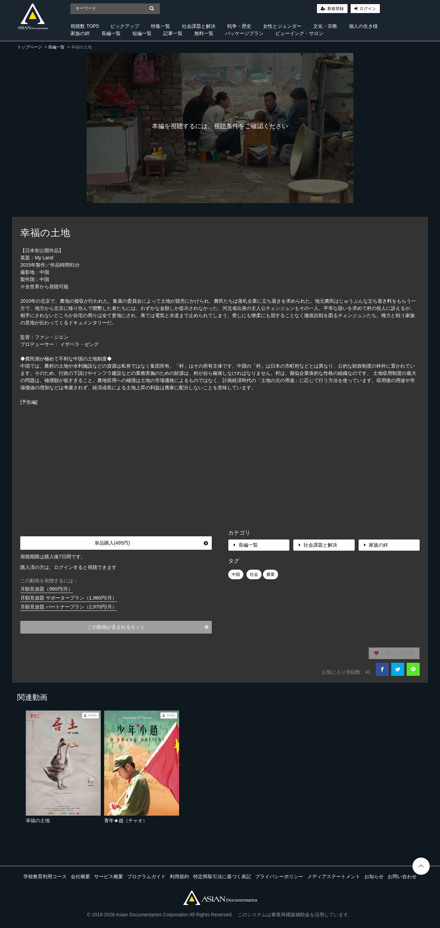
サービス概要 (108, 876)
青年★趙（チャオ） (125, 820)
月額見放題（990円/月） (46, 589)
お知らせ (374, 876)
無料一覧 (203, 33)
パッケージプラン (244, 33)
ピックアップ (124, 26)
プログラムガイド (146, 876)
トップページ (29, 47)
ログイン (368, 8)
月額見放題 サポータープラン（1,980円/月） (68, 598)
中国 (236, 574)
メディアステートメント (333, 876)
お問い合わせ (402, 876)
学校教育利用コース (45, 876)
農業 (270, 574)
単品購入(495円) (151, 543)
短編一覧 (142, 33)
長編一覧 (111, 33)
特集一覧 (160, 26)
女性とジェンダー (282, 26)
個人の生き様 (363, 26)
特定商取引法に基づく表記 (222, 876)
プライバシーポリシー (279, 876)
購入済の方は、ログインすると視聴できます (68, 567)
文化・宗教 (325, 26)
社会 (254, 574)
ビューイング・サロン (299, 33)
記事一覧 (173, 33)
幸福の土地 (38, 820)
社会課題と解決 (199, 26)
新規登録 (335, 8)
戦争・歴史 (239, 26)
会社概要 (80, 876)
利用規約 (179, 876)
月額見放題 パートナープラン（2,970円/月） (68, 607)
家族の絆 (80, 33)
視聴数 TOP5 (84, 26)
